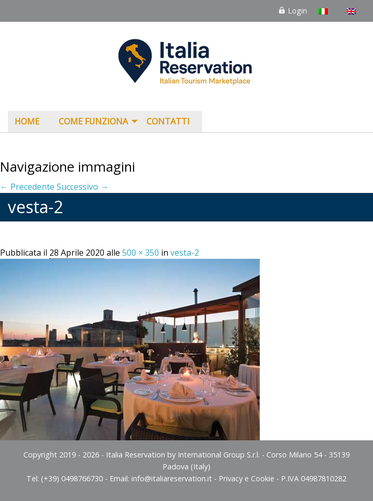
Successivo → (83, 186)
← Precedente (27, 186)
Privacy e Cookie (246, 478)
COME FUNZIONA (93, 121)
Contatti (168, 121)
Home (27, 121)
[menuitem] (30, 122)
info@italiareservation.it (171, 478)
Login (292, 11)
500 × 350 (140, 252)
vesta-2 (184, 252)
